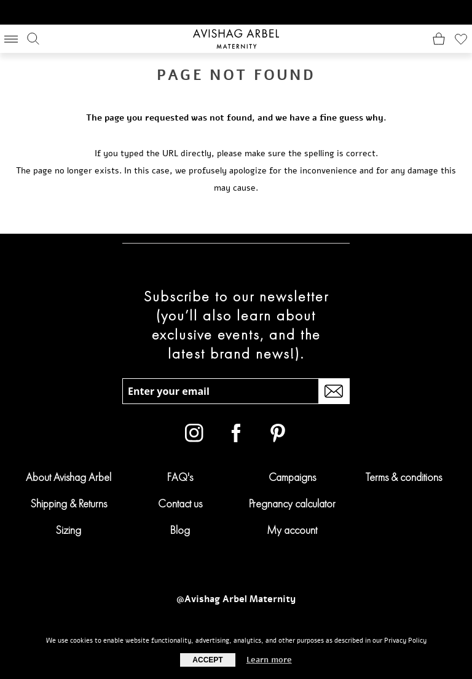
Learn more (269, 659)
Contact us (180, 503)
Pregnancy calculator (292, 503)
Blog (180, 530)
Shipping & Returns (68, 503)
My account (292, 530)
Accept (207, 660)
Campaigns (292, 477)
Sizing (68, 530)
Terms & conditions (404, 477)
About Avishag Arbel (68, 477)
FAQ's (180, 477)
